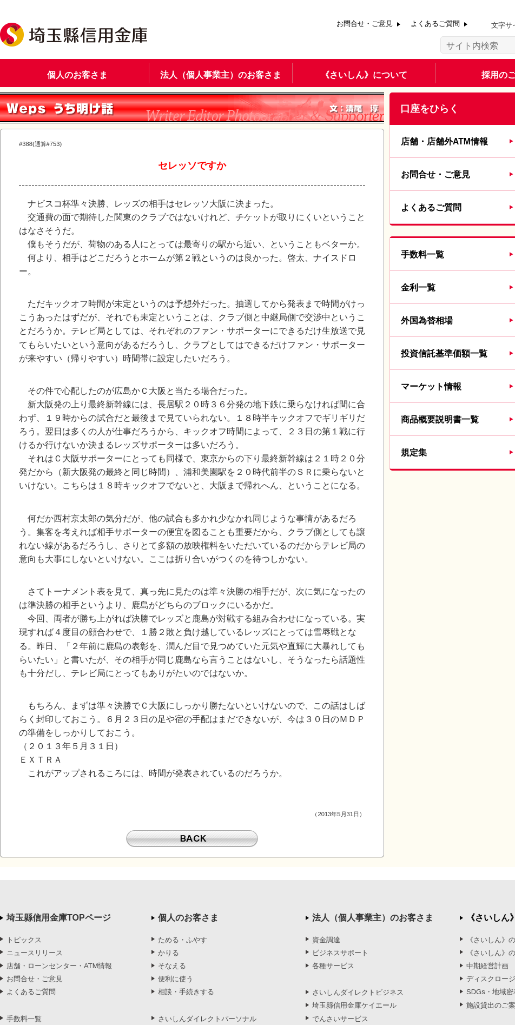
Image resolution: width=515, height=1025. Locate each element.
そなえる (172, 966)
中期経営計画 (487, 966)
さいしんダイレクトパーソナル (207, 1019)
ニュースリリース (34, 953)
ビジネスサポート (340, 953)
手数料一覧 (24, 1019)
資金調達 (326, 940)
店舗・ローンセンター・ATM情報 (59, 966)
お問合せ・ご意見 (364, 23)
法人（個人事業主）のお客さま (220, 75)
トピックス (24, 940)
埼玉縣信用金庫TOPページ (58, 917)
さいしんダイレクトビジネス (358, 992)
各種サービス (333, 966)
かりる (168, 953)
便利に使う (175, 979)
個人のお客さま (77, 75)
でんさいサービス (340, 1019)
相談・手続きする (186, 992)
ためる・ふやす (182, 940)
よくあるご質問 (435, 23)
